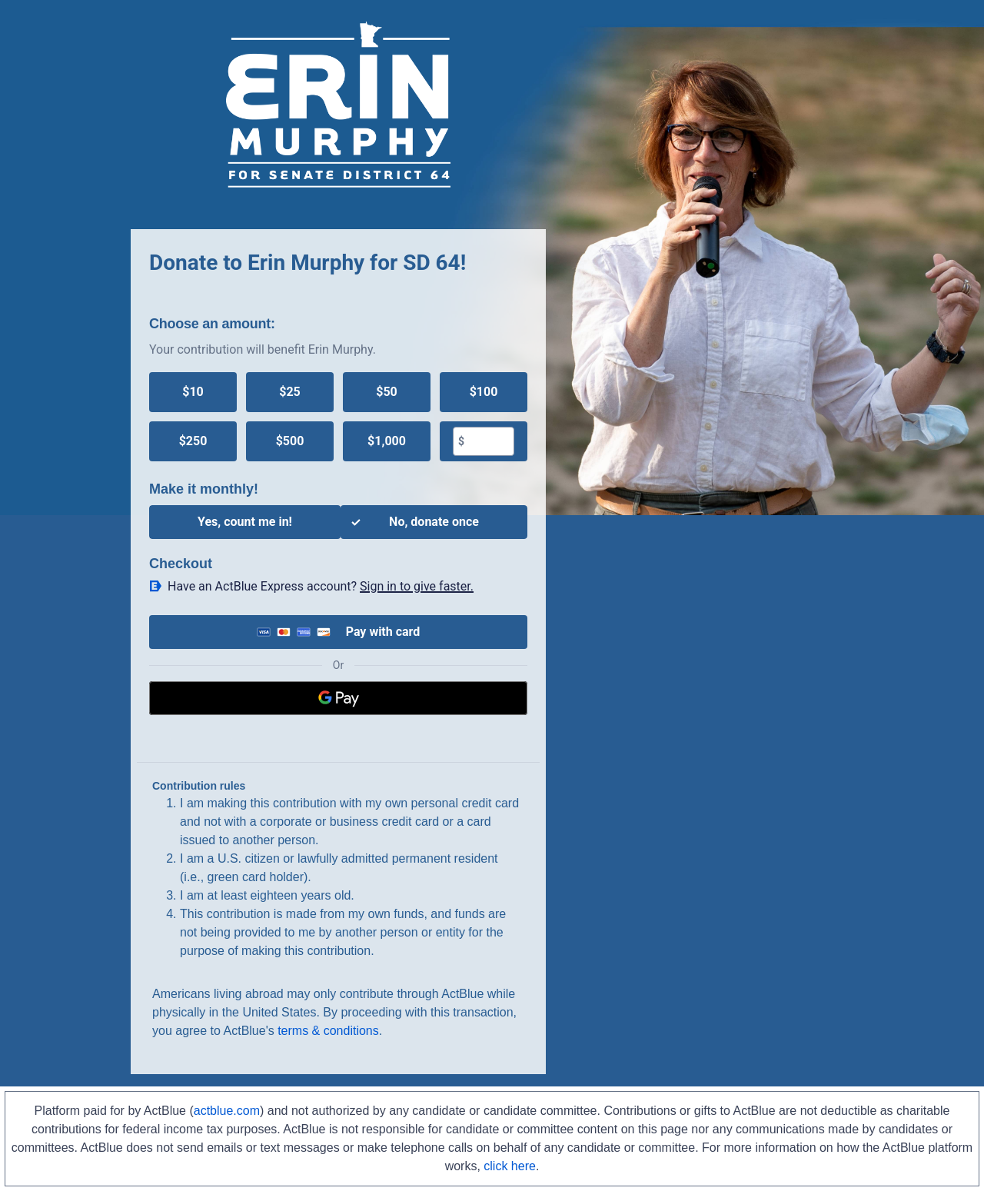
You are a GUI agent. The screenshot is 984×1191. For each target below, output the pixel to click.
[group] (338, 416)
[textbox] (489, 441)
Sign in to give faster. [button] (417, 586)
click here (510, 1166)
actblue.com (227, 1110)
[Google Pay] (338, 698)
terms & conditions (328, 1030)
